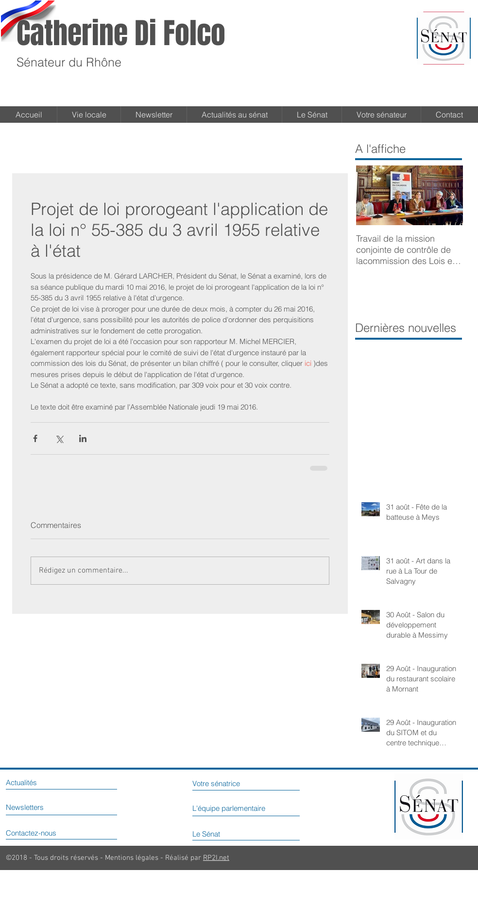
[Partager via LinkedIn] (82, 438)
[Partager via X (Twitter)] (59, 438)
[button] (311, 114)
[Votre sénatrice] (231, 783)
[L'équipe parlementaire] (252, 808)
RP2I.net (216, 858)
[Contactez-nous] (46, 832)
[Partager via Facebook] (35, 438)
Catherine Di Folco (121, 33)
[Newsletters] (36, 807)
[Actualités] (31, 782)
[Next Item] (447, 195)
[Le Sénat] (218, 833)
